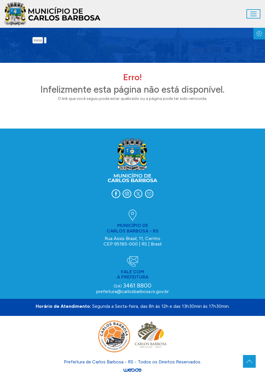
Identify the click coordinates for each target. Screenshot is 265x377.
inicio (38, 40)
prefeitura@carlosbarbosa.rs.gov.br (132, 291)
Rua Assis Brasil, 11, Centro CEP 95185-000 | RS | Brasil (132, 241)
